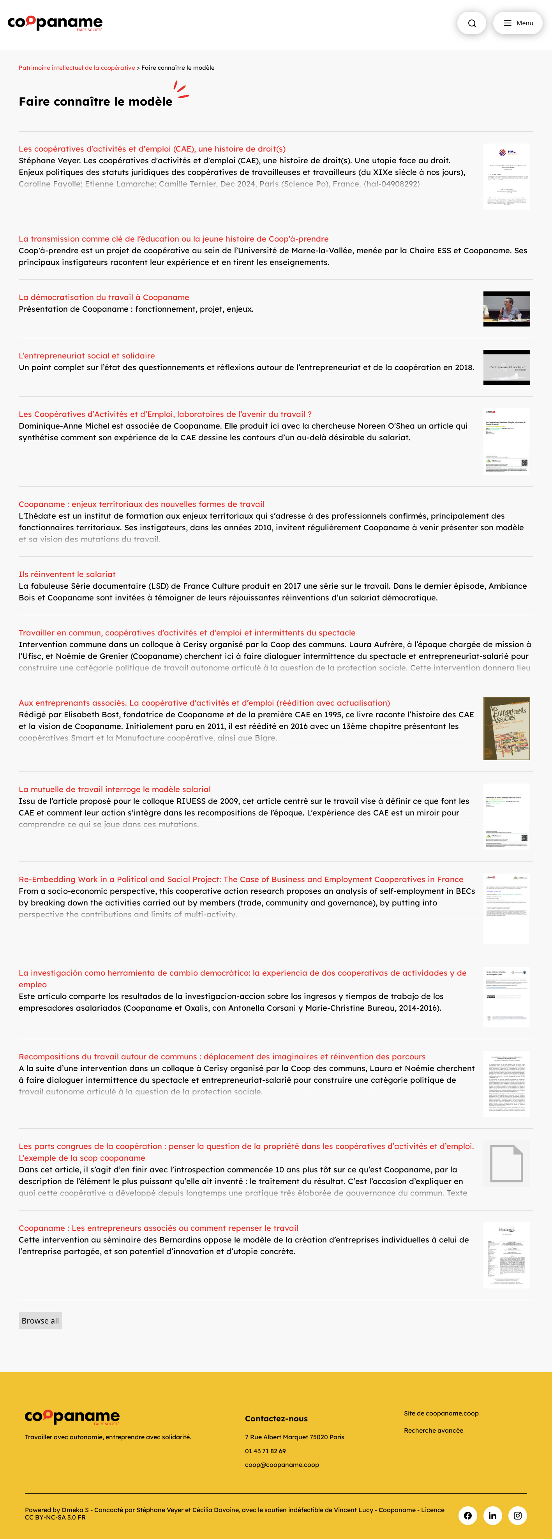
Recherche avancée (433, 1430)
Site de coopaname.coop (441, 1413)
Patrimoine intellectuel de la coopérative (77, 67)
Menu (518, 23)
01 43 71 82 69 (265, 1451)
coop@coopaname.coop (282, 1464)
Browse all (40, 1320)
